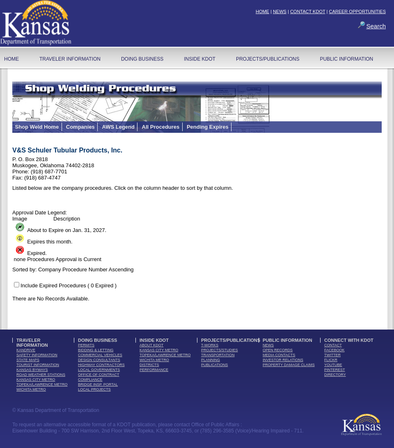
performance (154, 370)
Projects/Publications (267, 59)
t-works (209, 345)
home (11, 59)
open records (278, 350)
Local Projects (94, 389)
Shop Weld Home (37, 127)
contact (333, 345)
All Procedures (161, 127)
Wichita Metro (31, 389)
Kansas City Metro (35, 380)
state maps (27, 360)
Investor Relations (283, 360)
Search (376, 26)
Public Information (346, 59)
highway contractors (101, 365)
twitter (332, 355)
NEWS (279, 11)
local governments (99, 370)
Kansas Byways (32, 370)
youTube (333, 365)
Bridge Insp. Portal (98, 384)
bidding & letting (96, 350)
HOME (262, 11)
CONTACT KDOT (307, 11)
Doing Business (142, 59)
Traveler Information (70, 59)
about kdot (151, 345)
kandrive (25, 350)
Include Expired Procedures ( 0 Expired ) (69, 285)
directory (335, 375)
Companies (80, 127)
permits (86, 345)
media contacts (279, 355)
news (268, 345)
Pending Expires (208, 127)
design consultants (99, 360)
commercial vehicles (100, 355)
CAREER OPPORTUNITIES (357, 11)
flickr (330, 360)
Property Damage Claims (289, 365)
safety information (36, 355)
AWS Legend (118, 127)
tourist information (37, 365)
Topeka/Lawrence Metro (42, 384)
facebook (334, 350)
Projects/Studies (219, 350)
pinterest (334, 370)
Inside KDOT (199, 59)
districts (149, 365)
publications (214, 365)
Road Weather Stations (40, 375)
